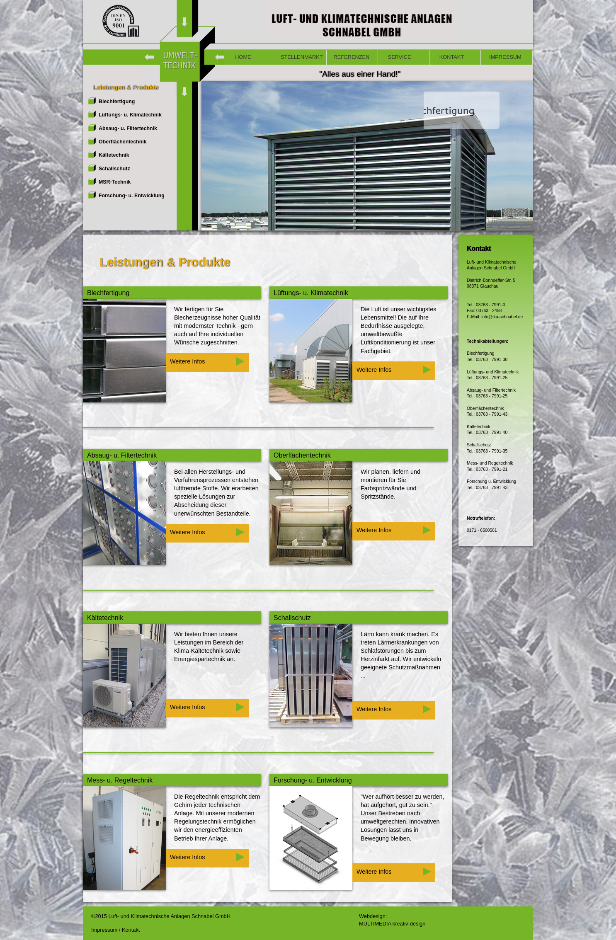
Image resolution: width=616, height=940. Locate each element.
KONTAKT (449, 57)
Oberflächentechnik (123, 142)
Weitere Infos (207, 361)
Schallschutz (114, 169)
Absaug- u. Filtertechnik (128, 128)
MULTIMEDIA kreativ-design (392, 924)
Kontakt (131, 930)
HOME (240, 57)
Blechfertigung (117, 101)
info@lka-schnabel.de (502, 317)
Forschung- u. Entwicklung (132, 196)
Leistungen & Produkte (123, 87)
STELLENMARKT (302, 57)
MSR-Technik (115, 182)
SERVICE (397, 57)
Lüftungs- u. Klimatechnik (130, 115)
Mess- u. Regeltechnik (120, 780)
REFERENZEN (350, 57)
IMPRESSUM (503, 57)
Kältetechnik (114, 155)
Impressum (105, 930)
